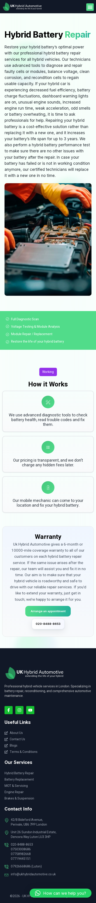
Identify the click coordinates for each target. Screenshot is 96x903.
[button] (90, 7)
